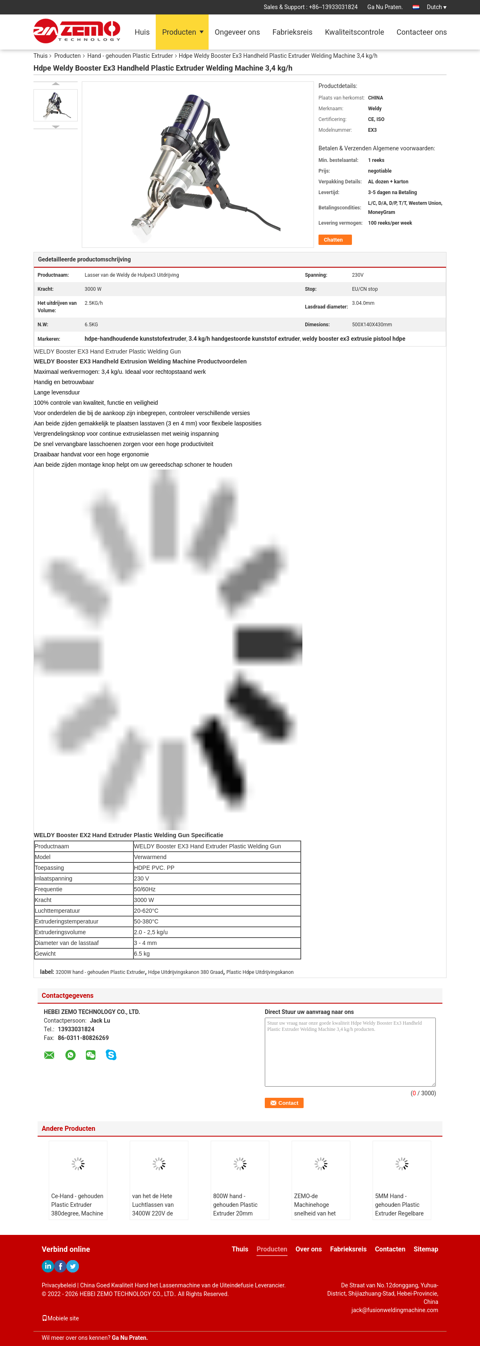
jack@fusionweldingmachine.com (395, 1310)
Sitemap (425, 1249)
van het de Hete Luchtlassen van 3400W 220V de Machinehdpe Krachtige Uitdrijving (158, 1213)
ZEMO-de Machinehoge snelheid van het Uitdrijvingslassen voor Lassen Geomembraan (317, 1218)
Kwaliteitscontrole (354, 32)
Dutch (437, 7)
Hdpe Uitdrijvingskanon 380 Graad (185, 972)
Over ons (309, 1249)
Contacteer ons (422, 32)
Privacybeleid (59, 1285)
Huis (142, 32)
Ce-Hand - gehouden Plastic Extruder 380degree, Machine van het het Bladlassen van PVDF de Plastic (77, 1218)
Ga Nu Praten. (385, 7)
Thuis (40, 55)
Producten (179, 32)
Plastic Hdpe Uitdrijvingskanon (260, 972)
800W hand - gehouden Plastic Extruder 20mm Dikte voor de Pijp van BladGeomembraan (238, 1218)
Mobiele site (60, 1318)
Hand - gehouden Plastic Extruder (130, 55)
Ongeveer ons (237, 32)
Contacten (390, 1249)
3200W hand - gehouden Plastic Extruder (100, 972)
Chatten (333, 240)
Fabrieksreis (292, 32)
